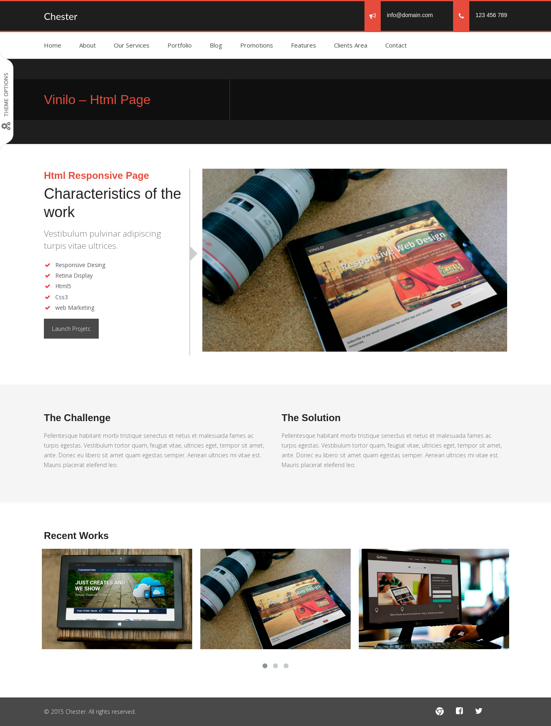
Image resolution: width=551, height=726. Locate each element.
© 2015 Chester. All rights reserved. (90, 711)
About (87, 45)
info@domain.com (410, 15)
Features (303, 45)
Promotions (256, 45)
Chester (60, 16)
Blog (216, 45)
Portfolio (179, 45)
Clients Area (350, 45)
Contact (396, 45)
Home (52, 45)
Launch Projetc (71, 329)
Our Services (132, 45)
